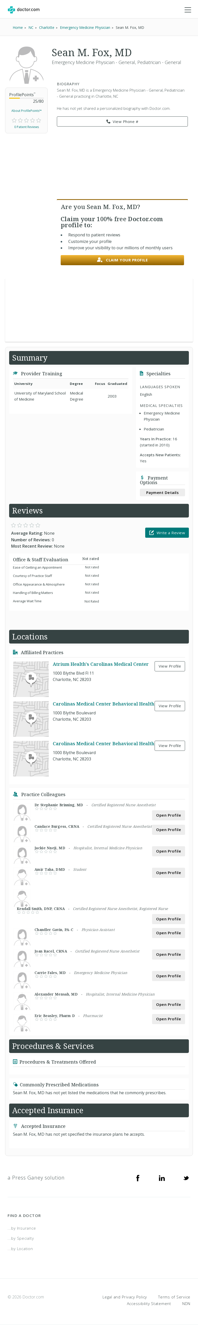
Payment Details (162, 492)
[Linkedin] (162, 1178)
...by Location (20, 1248)
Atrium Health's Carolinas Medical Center (101, 664)
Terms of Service (174, 1297)
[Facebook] (138, 1178)
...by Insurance (22, 1228)
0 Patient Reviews (26, 127)
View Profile (170, 666)
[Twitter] (186, 1178)
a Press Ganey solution (36, 1177)
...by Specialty (21, 1238)
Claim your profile (122, 260)
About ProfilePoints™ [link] (26, 111)
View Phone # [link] (122, 122)
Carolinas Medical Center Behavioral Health (103, 704)
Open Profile (168, 815)
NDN (186, 1303)
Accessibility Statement (149, 1303)
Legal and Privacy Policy (125, 1297)
